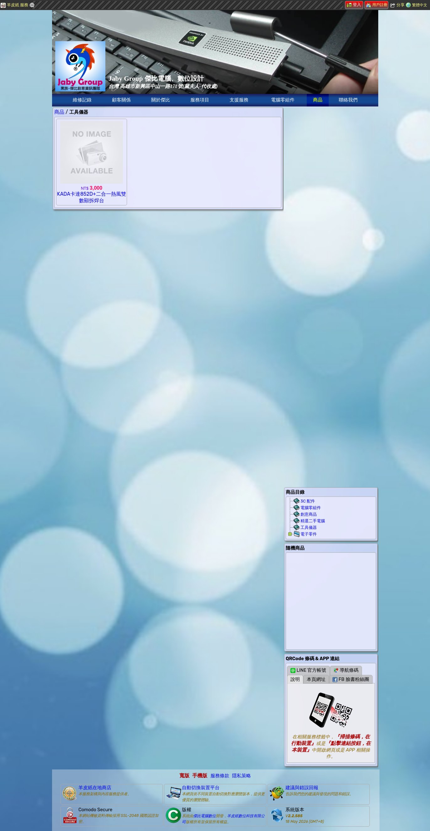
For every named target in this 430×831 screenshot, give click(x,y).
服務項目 (199, 100)
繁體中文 (419, 5)
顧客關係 (121, 100)
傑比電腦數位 (204, 816)
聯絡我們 (348, 100)
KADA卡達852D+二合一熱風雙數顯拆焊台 (91, 194)
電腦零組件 (283, 100)
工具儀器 (308, 527)
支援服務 (239, 100)
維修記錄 (82, 100)
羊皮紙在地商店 (94, 787)
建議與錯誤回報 (301, 787)
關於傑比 (160, 100)
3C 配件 (307, 501)
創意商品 (308, 514)
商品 (317, 100)
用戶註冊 (376, 5)
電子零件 (308, 534)
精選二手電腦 (312, 521)
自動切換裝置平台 (201, 787)
